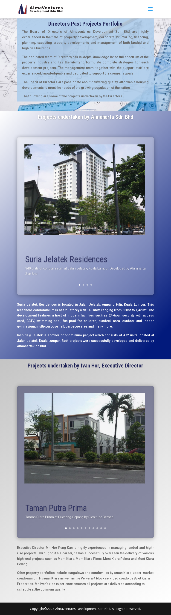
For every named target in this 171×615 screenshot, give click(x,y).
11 (105, 528)
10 (101, 528)
